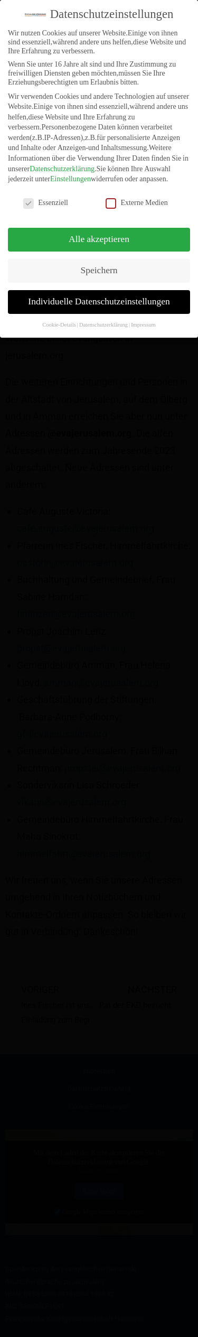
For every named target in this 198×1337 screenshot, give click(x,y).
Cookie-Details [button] (59, 316)
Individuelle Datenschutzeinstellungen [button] (98, 293)
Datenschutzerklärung (62, 160)
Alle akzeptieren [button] (99, 231)
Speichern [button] (99, 262)
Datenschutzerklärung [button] (103, 316)
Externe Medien (136, 194)
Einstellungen (70, 170)
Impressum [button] (143, 316)
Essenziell (45, 194)
